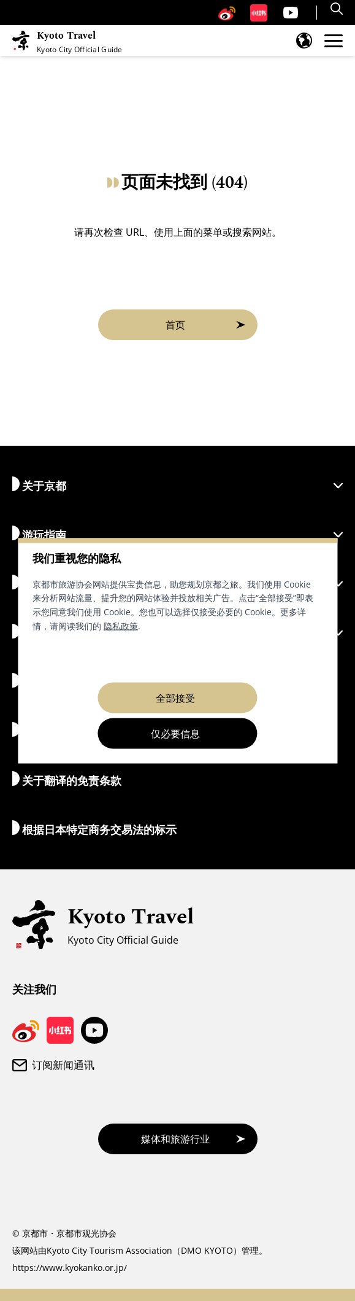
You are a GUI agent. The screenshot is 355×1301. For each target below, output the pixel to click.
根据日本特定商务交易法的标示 (94, 828)
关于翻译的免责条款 (66, 779)
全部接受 (175, 697)
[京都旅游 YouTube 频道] (290, 12)
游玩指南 (177, 534)
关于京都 (177, 484)
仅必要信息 (175, 733)
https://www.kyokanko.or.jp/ (69, 1267)
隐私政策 (121, 625)
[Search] (338, 8)
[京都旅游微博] (226, 12)
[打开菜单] (333, 40)
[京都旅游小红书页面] (258, 12)
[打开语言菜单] (304, 41)
